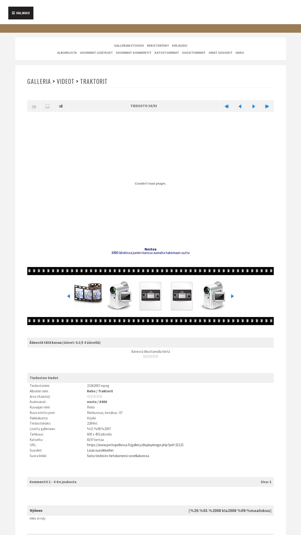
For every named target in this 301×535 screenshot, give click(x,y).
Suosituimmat (193, 52)
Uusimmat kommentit (133, 52)
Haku (240, 52)
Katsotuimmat (167, 52)
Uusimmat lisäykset (96, 52)
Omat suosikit (221, 52)
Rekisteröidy (158, 45)
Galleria (39, 81)
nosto (92, 401)
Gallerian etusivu (129, 45)
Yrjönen (36, 510)
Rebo (91, 391)
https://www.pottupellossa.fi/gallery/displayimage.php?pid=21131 (135, 445)
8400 (103, 401)
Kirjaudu (179, 45)
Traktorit (94, 81)
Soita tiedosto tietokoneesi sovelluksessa (118, 455)
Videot (65, 81)
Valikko (23, 13)
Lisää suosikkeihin (100, 450)
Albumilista (67, 52)
